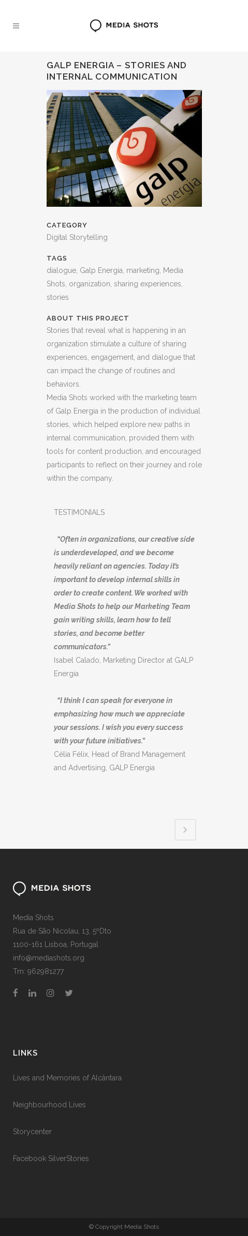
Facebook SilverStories (51, 1158)
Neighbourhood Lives (49, 1105)
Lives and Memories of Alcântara (67, 1078)
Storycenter (32, 1131)
